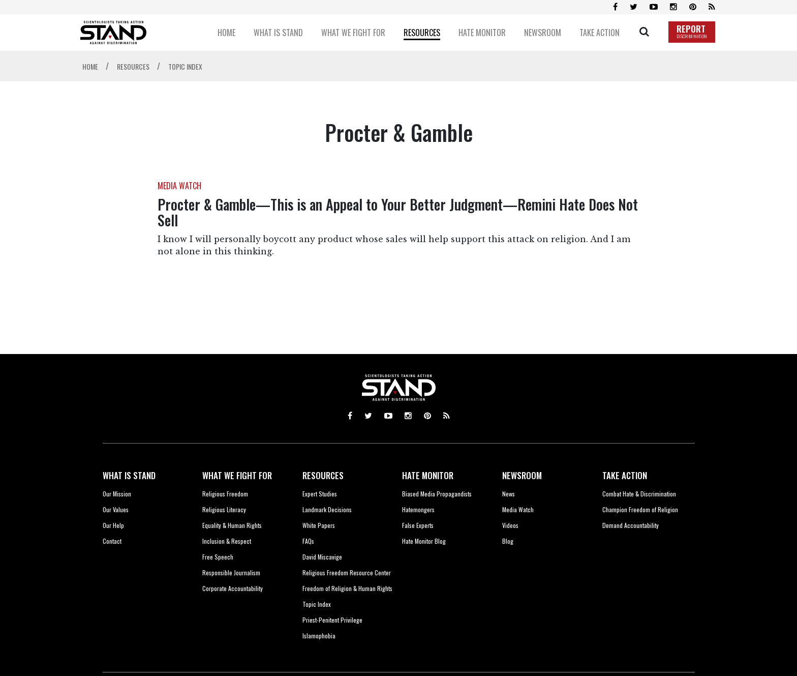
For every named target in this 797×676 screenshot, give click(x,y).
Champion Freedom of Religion (640, 509)
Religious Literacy (224, 509)
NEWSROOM (522, 475)
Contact (112, 541)
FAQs (308, 541)
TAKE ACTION (624, 475)
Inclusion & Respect (226, 541)
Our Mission (117, 493)
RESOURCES (323, 475)
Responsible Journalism (231, 572)
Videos (510, 525)
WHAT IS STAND (129, 475)
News (508, 493)
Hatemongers (418, 509)
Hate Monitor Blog (424, 541)
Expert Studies (319, 493)
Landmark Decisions (327, 509)
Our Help (113, 525)
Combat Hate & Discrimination (639, 493)
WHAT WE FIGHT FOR (237, 475)
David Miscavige (322, 556)
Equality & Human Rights (232, 525)
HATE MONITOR (427, 475)
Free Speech (217, 556)
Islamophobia (318, 635)
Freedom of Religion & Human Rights (347, 588)
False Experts (418, 525)
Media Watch (518, 509)
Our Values (116, 509)
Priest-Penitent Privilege (332, 619)
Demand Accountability (630, 525)
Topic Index (316, 604)
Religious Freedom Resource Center (346, 572)
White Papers (318, 525)
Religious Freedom (225, 493)
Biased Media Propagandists (437, 493)
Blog (507, 541)
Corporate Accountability (232, 588)
